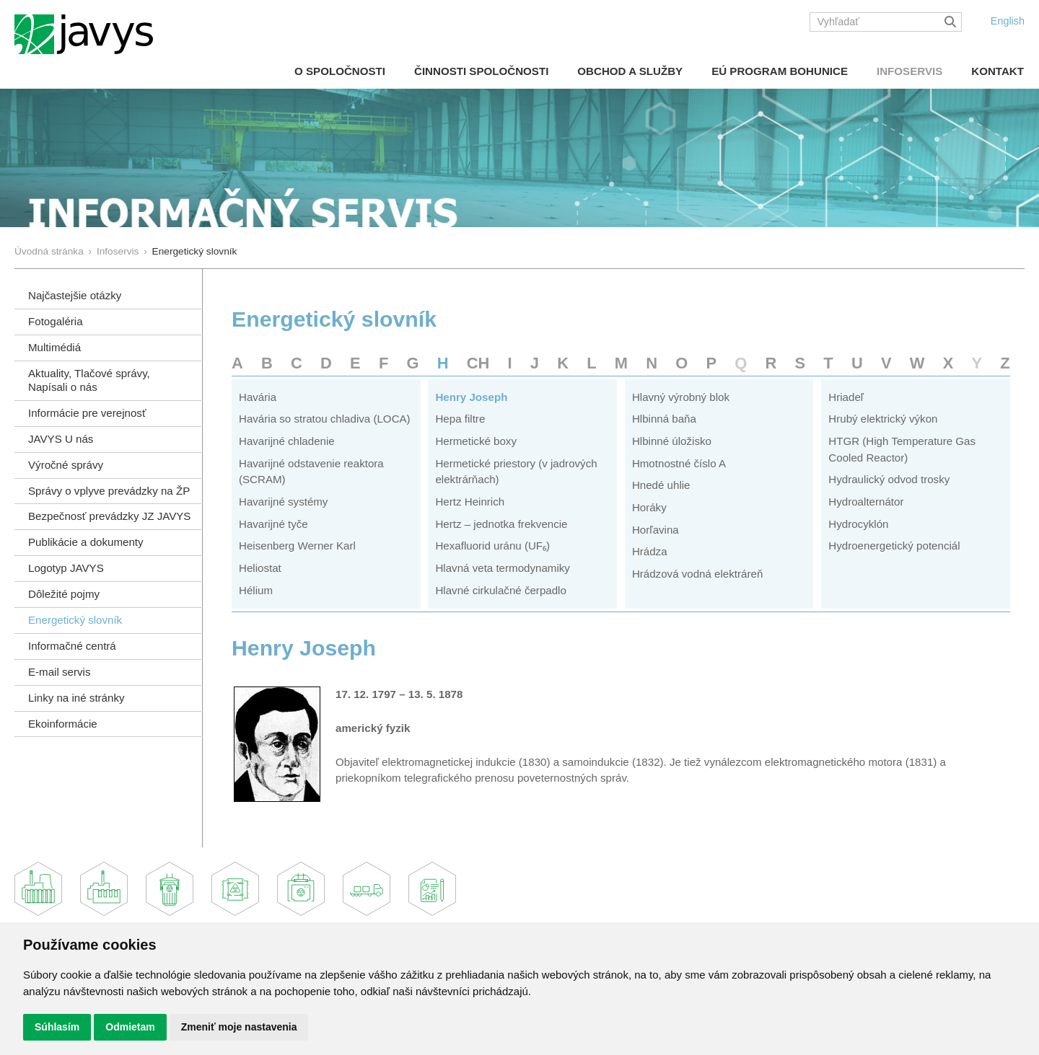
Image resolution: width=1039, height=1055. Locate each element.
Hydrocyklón (858, 524)
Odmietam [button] (129, 1027)
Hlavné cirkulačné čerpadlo (500, 590)
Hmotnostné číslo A (679, 463)
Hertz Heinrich (469, 501)
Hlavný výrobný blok (680, 397)
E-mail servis (59, 672)
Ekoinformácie (62, 724)
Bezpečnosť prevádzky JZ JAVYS (109, 516)
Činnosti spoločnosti (481, 71)
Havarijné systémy (283, 501)
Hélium (256, 590)
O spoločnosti (339, 71)
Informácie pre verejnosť (87, 413)
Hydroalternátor (865, 501)
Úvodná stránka (49, 251)
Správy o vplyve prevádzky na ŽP (109, 491)
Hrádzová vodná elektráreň (697, 574)
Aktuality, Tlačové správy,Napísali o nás (89, 380)
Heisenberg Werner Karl (297, 545)
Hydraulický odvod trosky (889, 479)
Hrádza (649, 551)
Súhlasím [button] (57, 1027)
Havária (257, 397)
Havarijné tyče (273, 524)
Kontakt (997, 71)
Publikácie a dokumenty (86, 542)
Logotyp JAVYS (66, 568)
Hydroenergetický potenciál (894, 545)
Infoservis (909, 71)
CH (478, 363)
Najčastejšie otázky (74, 295)
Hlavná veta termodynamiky (502, 568)
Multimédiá (54, 347)
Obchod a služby (630, 71)
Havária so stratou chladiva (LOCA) (325, 418)
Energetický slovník (75, 620)
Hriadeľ (846, 397)
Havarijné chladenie (287, 441)
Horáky (649, 507)
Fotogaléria (55, 321)
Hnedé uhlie (661, 485)
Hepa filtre (460, 418)
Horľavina (655, 530)
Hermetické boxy (476, 441)
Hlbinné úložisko (671, 441)
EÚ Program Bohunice (779, 71)
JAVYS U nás (60, 439)
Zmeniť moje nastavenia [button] (239, 1027)
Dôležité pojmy (64, 594)
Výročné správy (65, 465)
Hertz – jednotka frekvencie (501, 524)
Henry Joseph (471, 397)
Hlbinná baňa (664, 418)
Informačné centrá (72, 646)
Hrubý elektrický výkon (882, 418)
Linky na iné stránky (76, 698)
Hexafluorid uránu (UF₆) (492, 545)
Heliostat (260, 568)
